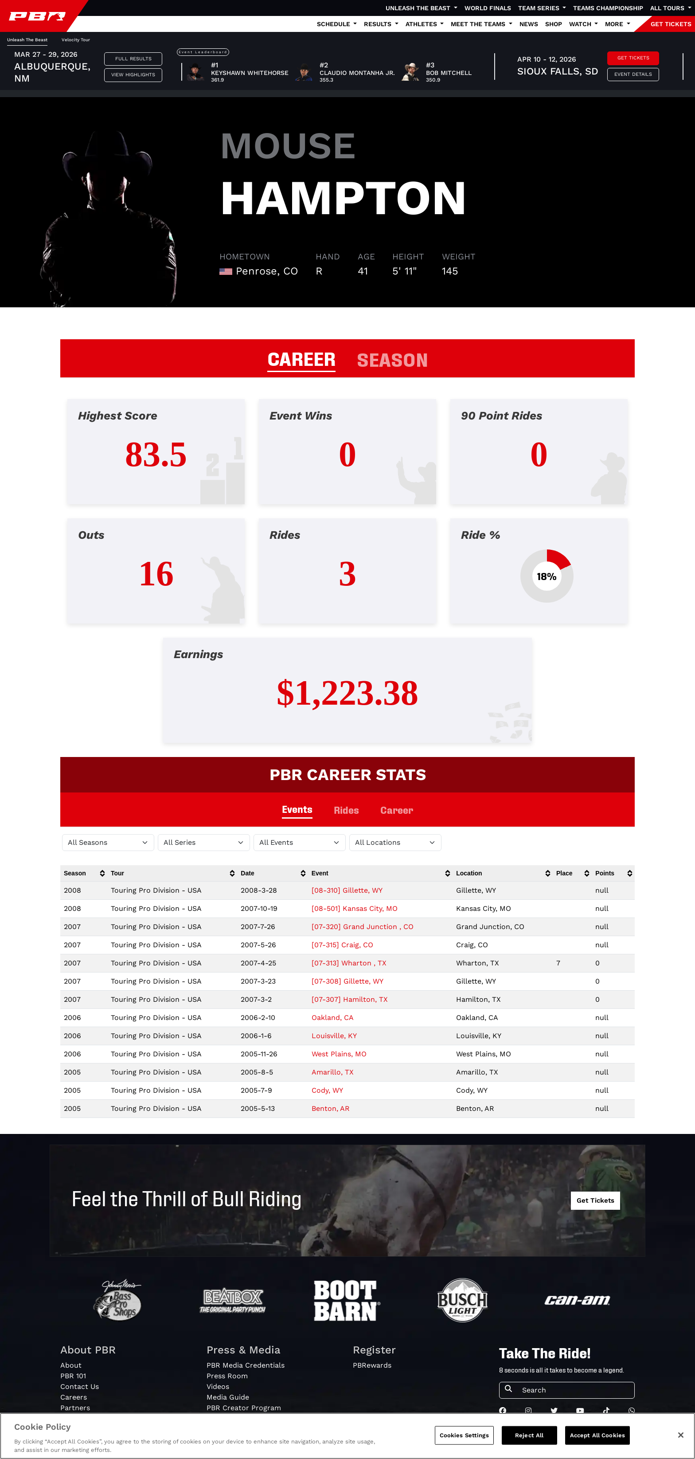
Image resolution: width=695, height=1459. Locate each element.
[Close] (681, 1435)
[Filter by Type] (300, 842)
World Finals (488, 8)
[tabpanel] (347, 578)
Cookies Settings (464, 1435)
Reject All (529, 1435)
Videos (218, 1386)
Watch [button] (581, 23)
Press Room (227, 1376)
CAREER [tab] (301, 357)
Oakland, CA (333, 1017)
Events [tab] (297, 809)
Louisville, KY (334, 1035)
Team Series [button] (539, 8)
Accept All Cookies (597, 1435)
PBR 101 (73, 1376)
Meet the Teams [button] (479, 23)
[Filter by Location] (395, 842)
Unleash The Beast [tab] (27, 39)
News (528, 23)
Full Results (133, 59)
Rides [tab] (346, 810)
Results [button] (378, 23)
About (71, 1365)
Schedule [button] (334, 23)
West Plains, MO (339, 1054)
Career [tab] (396, 810)
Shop (553, 23)
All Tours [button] (668, 8)
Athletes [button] (422, 23)
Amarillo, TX (333, 1072)
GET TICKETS (671, 23)
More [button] (615, 23)
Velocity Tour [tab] (76, 39)
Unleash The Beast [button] (419, 8)
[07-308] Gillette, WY (347, 981)
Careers (73, 1397)
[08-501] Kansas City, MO (355, 908)
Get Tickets (633, 58)
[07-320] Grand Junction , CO (363, 926)
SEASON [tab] (392, 358)
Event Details (633, 74)
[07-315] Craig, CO (342, 945)
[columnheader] (83, 873)
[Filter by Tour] (204, 842)
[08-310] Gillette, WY (347, 890)
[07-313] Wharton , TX (349, 963)
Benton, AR (331, 1108)
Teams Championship (608, 8)
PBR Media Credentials (246, 1365)
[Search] (575, 1390)
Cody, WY (327, 1090)
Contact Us (79, 1386)
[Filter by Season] (108, 842)
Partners (75, 1408)
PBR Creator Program (244, 1408)
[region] (347, 1436)
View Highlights (133, 75)
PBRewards (372, 1365)
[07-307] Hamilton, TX (350, 999)
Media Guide (228, 1397)
